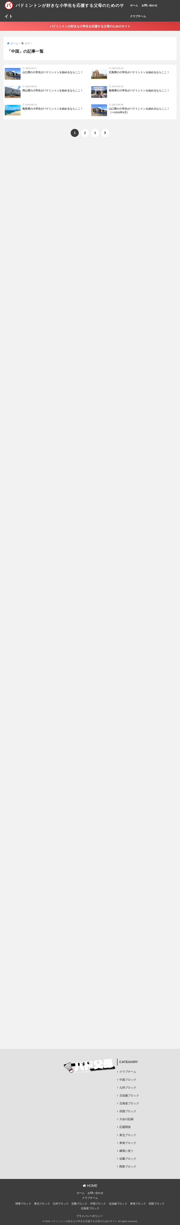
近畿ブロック (127, 1158)
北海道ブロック (129, 1103)
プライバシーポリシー (89, 1216)
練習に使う (126, 1150)
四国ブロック (127, 1111)
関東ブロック (127, 1166)
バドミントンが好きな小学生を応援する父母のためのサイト (90, 26)
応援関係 (125, 1127)
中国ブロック (127, 1079)
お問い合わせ (149, 5)
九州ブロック (127, 1087)
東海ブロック (127, 1142)
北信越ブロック (129, 1095)
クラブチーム (138, 16)
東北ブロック (127, 1135)
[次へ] (105, 133)
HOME (90, 1186)
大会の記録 (126, 1119)
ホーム (134, 5)
